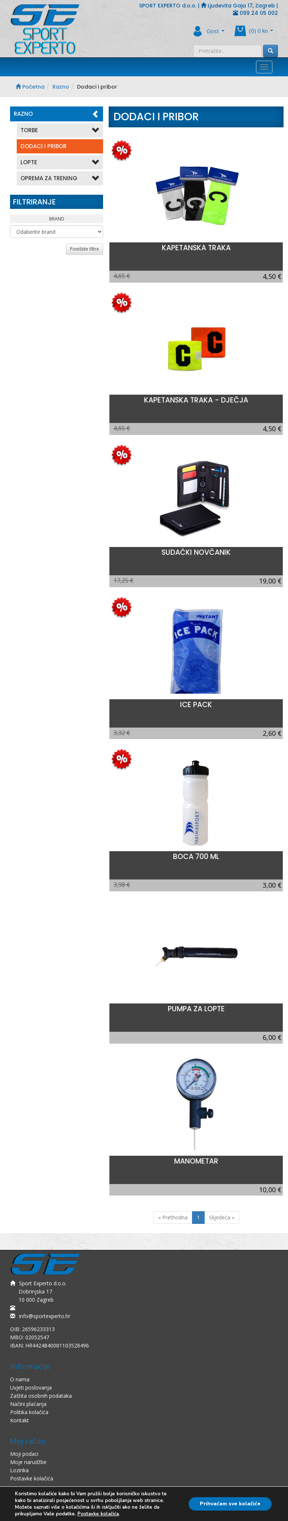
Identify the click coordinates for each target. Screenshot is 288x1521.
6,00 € (272, 1037)
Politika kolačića (29, 1412)
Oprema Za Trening (59, 178)
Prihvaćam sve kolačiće (230, 1503)
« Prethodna (173, 1217)
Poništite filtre (84, 249)
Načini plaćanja (28, 1403)
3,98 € (121, 885)
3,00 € (272, 885)
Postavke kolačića (31, 1478)
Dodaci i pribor (43, 146)
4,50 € (272, 276)
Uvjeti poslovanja (31, 1387)
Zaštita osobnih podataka (41, 1395)
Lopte (59, 162)
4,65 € (121, 276)
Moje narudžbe (28, 1462)
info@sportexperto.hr (40, 1316)
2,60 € (272, 733)
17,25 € (123, 580)
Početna (30, 86)
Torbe (59, 130)
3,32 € (121, 733)
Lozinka (19, 1470)
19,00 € (270, 580)
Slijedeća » (221, 1217)
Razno (60, 86)
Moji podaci (24, 1453)
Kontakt (19, 1420)
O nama (19, 1379)
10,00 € (270, 1189)
